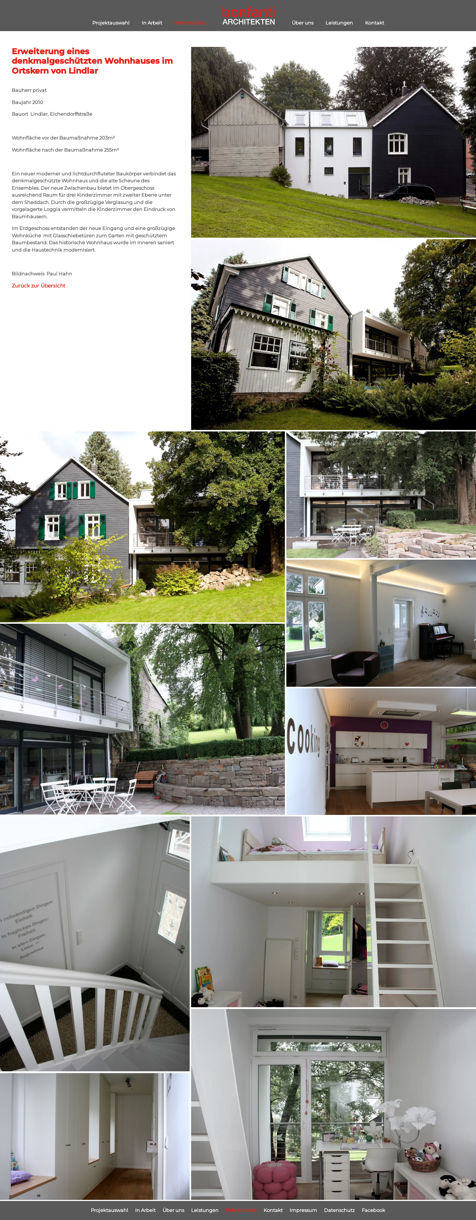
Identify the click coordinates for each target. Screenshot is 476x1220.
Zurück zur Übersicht (39, 285)
